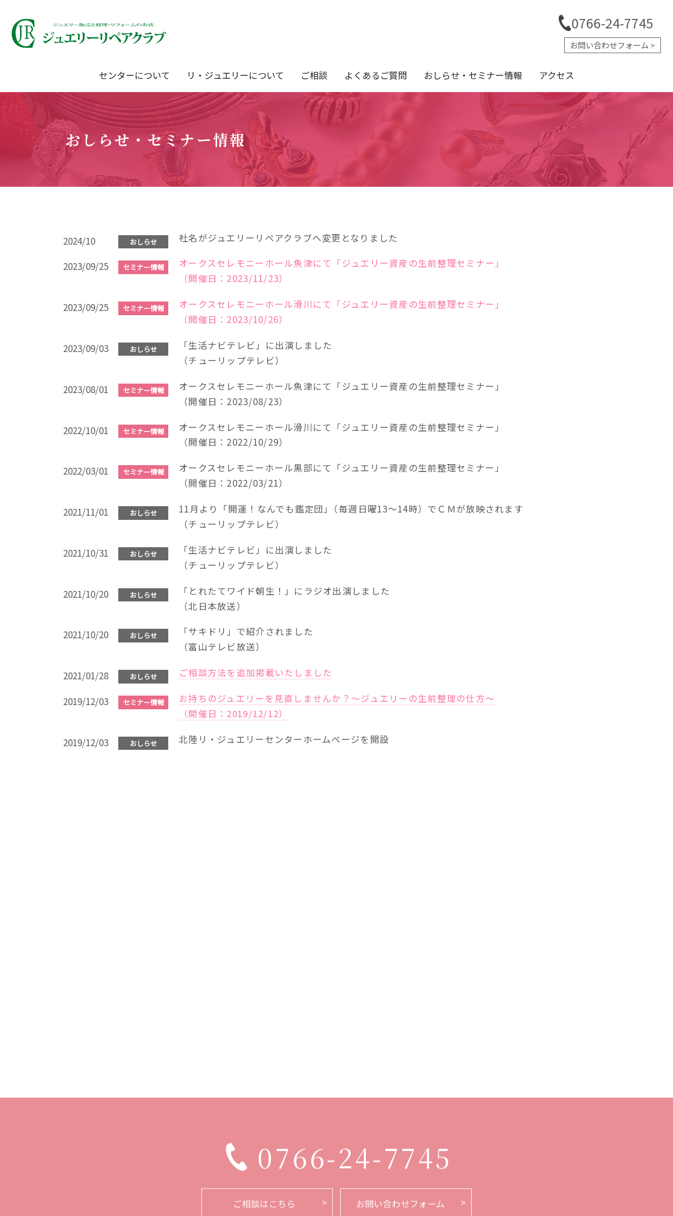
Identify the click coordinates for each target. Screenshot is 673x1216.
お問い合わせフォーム (609, 45)
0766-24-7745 (613, 22)
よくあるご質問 (379, 75)
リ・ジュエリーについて (225, 75)
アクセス (572, 75)
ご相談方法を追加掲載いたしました (255, 672)
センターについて (118, 75)
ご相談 (311, 75)
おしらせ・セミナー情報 (482, 75)
